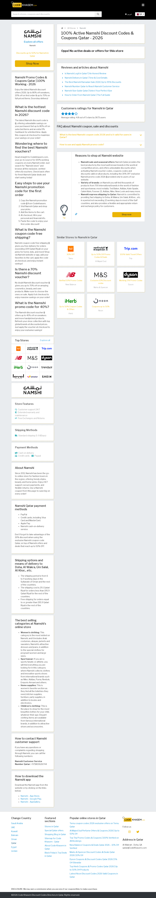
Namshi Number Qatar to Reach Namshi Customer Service (92, 86)
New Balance (71, 284)
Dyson (130, 284)
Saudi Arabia (17, 823)
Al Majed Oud (100, 261)
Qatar (13, 843)
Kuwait (14, 831)
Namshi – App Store (30, 796)
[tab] (101, 136)
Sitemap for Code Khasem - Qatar (53, 840)
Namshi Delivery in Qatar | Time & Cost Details (86, 78)
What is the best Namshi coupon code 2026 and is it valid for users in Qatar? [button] (101, 136)
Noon (100, 311)
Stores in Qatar (52, 826)
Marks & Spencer (101, 287)
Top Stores (22, 340)
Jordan (14, 851)
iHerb (71, 313)
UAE (13, 827)
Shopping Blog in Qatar (55, 834)
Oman (14, 839)
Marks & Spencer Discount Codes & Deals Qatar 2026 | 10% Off (92, 854)
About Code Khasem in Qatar (55, 847)
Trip (130, 258)
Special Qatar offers (54, 830)
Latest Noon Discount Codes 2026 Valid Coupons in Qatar (94, 875)
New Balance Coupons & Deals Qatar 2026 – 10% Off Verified (94, 846)
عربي (128, 14)
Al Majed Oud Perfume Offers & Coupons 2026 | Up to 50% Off (94, 832)
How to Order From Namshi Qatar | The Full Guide (87, 95)
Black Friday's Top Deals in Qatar (56, 854)
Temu (71, 258)
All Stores (71, 28)
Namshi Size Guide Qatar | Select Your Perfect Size (88, 91)
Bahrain (14, 835)
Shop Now (32, 63)
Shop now (126, 214)
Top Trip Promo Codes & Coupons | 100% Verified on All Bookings (94, 839)
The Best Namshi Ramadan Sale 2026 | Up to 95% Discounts (93, 82)
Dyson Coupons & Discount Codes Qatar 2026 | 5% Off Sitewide (93, 861)
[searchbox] (53, 14)
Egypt (14, 847)
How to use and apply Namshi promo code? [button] (101, 144)
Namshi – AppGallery (30, 802)
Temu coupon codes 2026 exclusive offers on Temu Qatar (94, 825)
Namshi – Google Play (31, 799)
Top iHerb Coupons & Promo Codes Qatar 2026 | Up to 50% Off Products (94, 868)
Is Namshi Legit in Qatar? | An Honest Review (85, 73)
